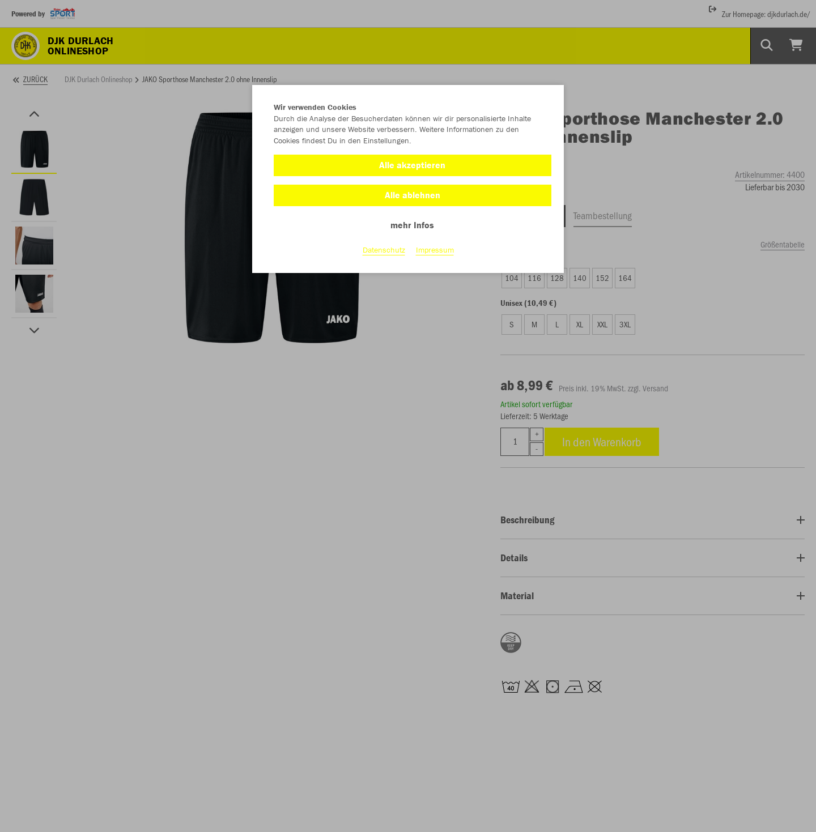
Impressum (435, 250)
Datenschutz (384, 250)
